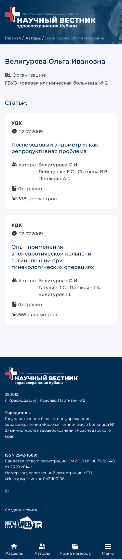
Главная (13, 38)
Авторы (33, 38)
